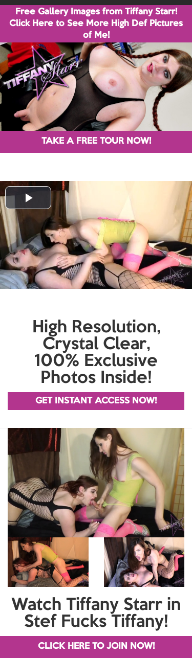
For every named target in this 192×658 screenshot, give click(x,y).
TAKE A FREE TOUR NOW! (96, 141)
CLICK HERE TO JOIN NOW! (96, 646)
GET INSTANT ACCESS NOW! (96, 401)
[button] (28, 197)
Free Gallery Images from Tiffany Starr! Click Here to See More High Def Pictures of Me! (96, 23)
